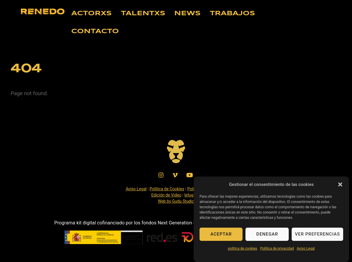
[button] (340, 187)
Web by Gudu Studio (176, 201)
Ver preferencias (317, 236)
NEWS (187, 13)
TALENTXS (143, 13)
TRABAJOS (232, 13)
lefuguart (192, 195)
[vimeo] (175, 174)
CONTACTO (95, 31)
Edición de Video (166, 195)
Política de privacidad (277, 251)
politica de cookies (242, 251)
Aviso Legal (306, 251)
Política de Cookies (167, 189)
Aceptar (221, 236)
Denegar (267, 236)
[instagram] (161, 174)
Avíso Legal (136, 189)
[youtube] (189, 174)
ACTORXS (91, 13)
